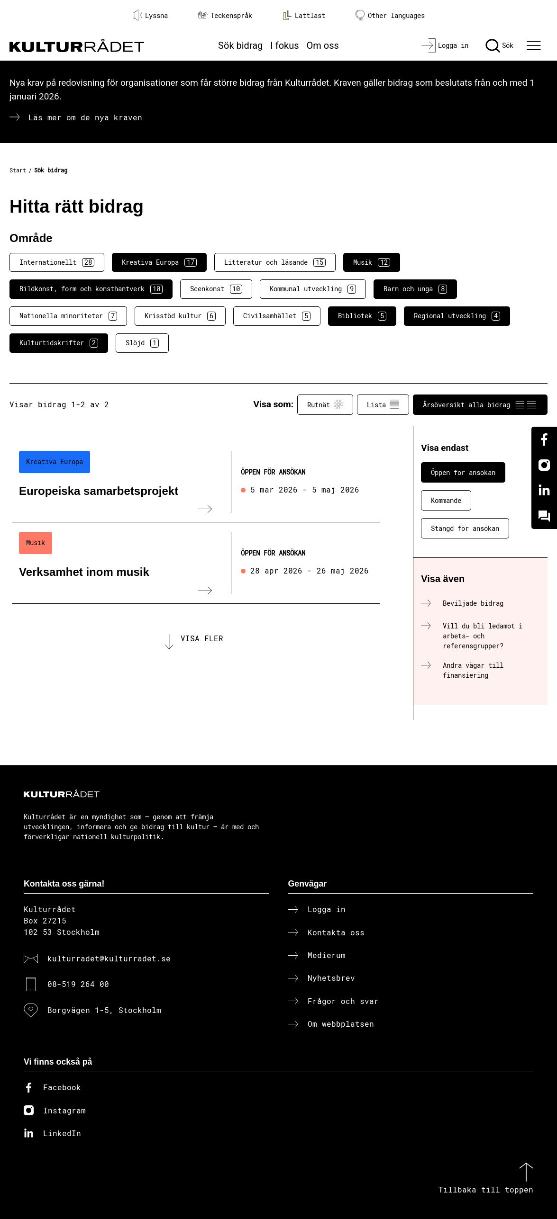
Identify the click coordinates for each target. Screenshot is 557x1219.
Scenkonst (216, 289)
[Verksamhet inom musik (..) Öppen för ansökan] (196, 563)
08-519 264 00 (78, 984)
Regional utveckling (457, 316)
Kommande (446, 500)
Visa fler (202, 638)
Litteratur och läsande (275, 262)
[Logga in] (445, 45)
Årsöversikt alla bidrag (480, 404)
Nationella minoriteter (68, 316)
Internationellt (56, 262)
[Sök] (499, 45)
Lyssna (150, 15)
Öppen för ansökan (463, 472)
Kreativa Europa (159, 262)
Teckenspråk (225, 15)
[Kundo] (544, 516)
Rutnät (325, 404)
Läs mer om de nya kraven (85, 117)
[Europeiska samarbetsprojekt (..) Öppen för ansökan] (196, 482)
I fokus (284, 45)
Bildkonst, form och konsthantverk (91, 289)
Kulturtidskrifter (58, 343)
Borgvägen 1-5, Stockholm (104, 1010)
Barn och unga (415, 289)
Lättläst (304, 15)
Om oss (323, 45)
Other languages (390, 15)
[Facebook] (544, 439)
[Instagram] (544, 465)
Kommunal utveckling (313, 289)
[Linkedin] (544, 490)
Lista (383, 404)
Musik (371, 262)
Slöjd (142, 343)
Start (17, 170)
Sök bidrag (240, 45)
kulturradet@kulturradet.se (109, 958)
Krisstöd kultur (180, 316)
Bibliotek (362, 316)
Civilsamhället (276, 316)
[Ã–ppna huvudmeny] (535, 45)
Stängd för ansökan (465, 528)
